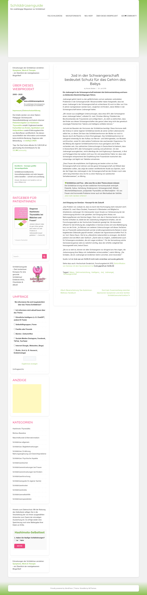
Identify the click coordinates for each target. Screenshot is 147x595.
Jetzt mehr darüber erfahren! (76, 196)
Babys (71, 272)
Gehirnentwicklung (83, 272)
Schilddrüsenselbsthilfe (21, 494)
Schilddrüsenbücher (20, 463)
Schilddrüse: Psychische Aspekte (25, 458)
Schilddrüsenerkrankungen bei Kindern (27, 472)
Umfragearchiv (18, 369)
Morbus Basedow (19, 433)
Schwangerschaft (70, 274)
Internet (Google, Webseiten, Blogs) (30, 346)
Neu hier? (89, 16)
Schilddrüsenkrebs (20, 490)
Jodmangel (109, 272)
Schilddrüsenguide (26, 5)
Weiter (19, 546)
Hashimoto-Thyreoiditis (21, 429)
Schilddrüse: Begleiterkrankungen (25, 447)
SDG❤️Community (129, 16)
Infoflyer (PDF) (31, 141)
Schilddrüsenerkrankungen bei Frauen (27, 467)
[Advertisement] (73, 38)
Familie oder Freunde (24, 329)
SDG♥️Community (19, 150)
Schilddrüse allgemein (21, 442)
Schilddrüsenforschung (21, 476)
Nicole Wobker (91, 88)
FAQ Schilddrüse (55, 16)
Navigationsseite (73, 16)
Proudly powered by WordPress (61, 588)
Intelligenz (95, 272)
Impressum (17, 110)
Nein (21, 540)
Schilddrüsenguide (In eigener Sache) (27, 481)
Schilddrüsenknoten (20, 485)
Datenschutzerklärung (31, 110)
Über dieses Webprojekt (107, 16)
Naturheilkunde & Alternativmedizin (26, 438)
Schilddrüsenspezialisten (22, 499)
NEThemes (92, 588)
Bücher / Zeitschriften (24, 334)
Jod (102, 272)
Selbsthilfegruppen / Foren (26, 324)
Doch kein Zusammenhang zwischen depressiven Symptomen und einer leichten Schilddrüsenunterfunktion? (113, 292)
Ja (16, 540)
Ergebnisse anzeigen (30, 364)
